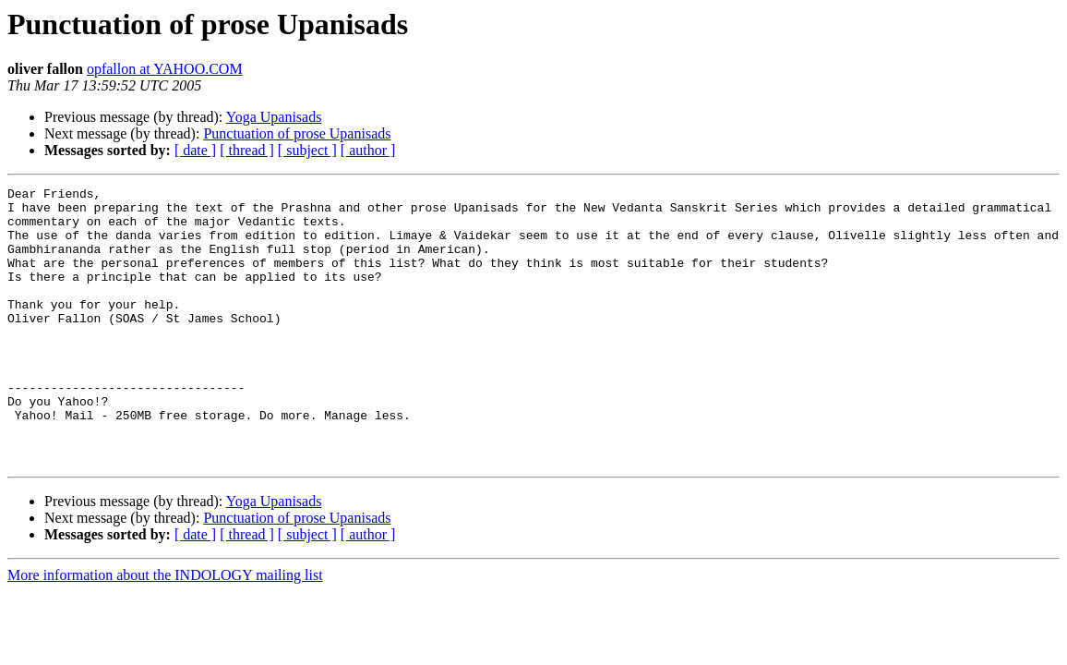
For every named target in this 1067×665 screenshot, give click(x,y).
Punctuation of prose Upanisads (296, 133)
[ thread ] (247, 150)
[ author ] (368, 150)
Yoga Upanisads (274, 117)
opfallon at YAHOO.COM (165, 69)
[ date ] (195, 150)
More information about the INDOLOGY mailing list (165, 630)
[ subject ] (307, 150)
